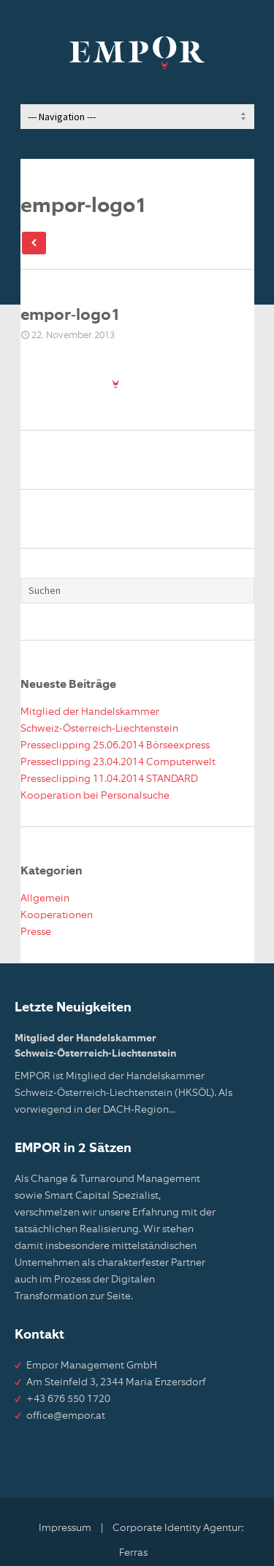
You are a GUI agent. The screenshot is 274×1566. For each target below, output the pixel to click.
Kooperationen (56, 915)
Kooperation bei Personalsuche (95, 796)
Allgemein (44, 898)
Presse (35, 932)
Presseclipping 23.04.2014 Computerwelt (118, 762)
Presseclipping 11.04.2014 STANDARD (109, 779)
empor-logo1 (70, 316)
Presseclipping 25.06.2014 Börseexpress (115, 745)
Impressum (65, 1528)
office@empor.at (65, 1416)
